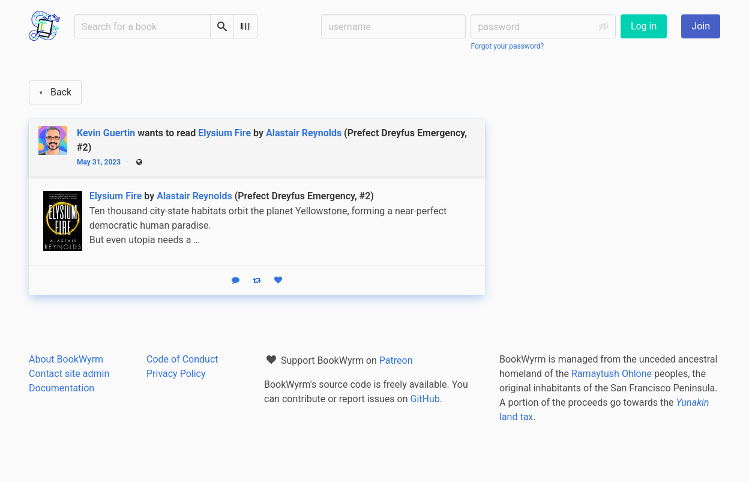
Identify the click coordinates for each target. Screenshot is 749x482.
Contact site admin (69, 373)
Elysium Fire (224, 133)
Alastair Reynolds (303, 133)
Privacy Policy (176, 373)
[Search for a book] (142, 26)
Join (700, 26)
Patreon (396, 360)
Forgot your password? (507, 46)
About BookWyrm (66, 359)
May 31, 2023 (99, 162)
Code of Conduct (182, 359)
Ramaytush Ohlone (611, 373)
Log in (644, 26)
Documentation (61, 388)
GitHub (425, 399)
